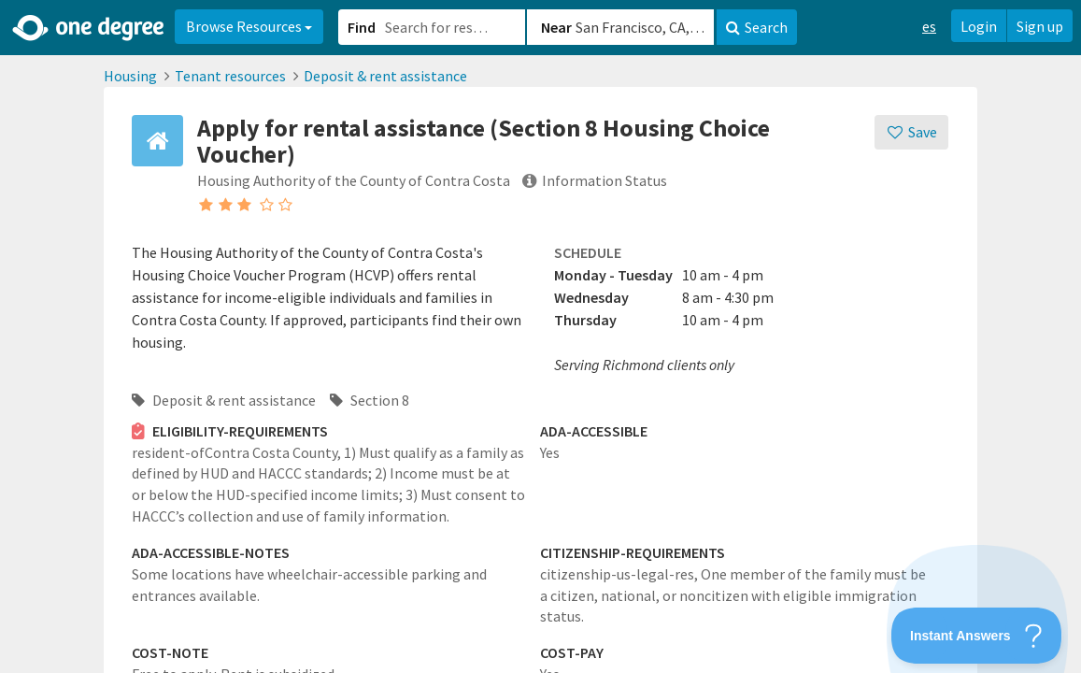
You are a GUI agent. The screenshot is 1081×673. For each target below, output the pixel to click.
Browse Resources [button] (249, 26)
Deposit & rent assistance (385, 75)
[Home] (89, 28)
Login (978, 26)
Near (556, 27)
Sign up (1040, 26)
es (929, 26)
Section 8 (369, 400)
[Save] (911, 132)
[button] (540, 336)
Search (757, 27)
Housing (130, 75)
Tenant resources (230, 75)
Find (362, 27)
